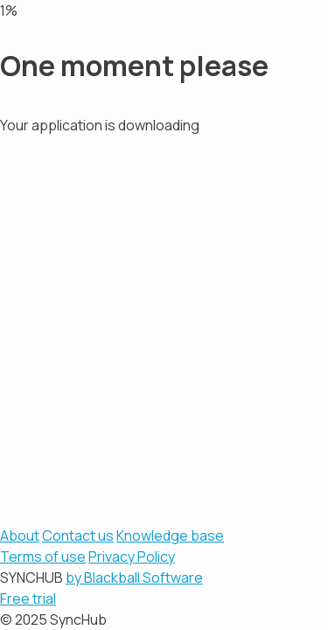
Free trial (28, 598)
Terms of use (43, 556)
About (19, 535)
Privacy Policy (131, 556)
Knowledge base (170, 535)
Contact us (78, 535)
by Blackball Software (134, 577)
